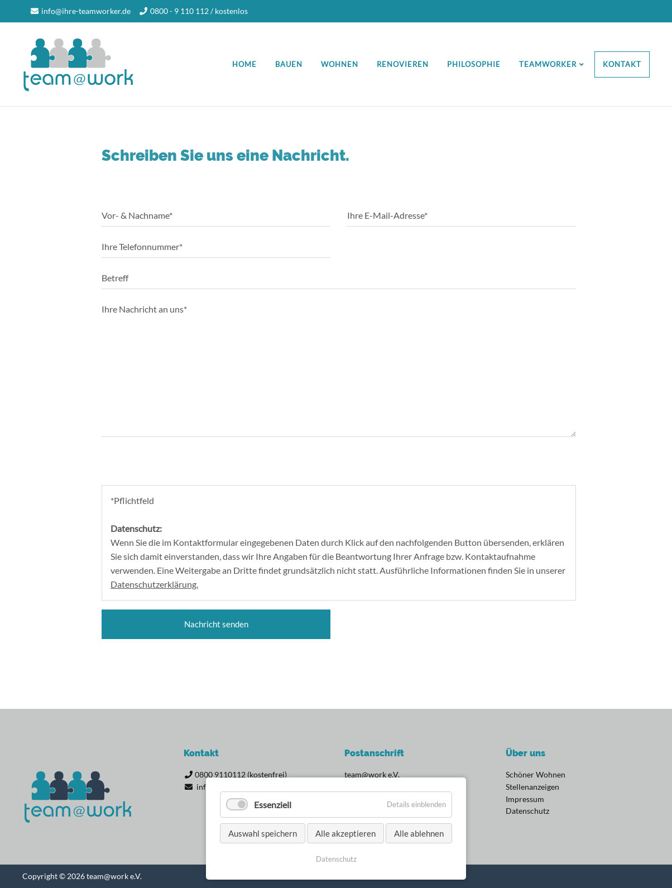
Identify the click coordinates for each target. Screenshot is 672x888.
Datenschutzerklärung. (154, 584)
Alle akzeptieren (345, 833)
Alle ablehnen (419, 833)
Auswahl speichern (262, 833)
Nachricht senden (216, 624)
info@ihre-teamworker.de (86, 11)
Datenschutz (336, 859)
